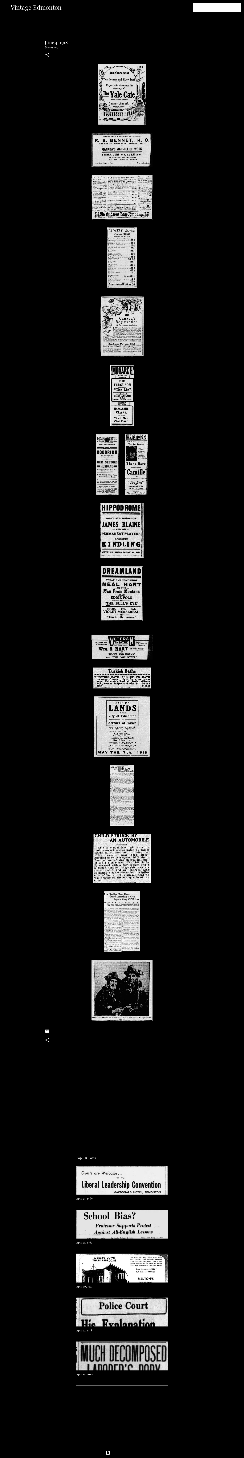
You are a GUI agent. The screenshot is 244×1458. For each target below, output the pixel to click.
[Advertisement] (122, 1111)
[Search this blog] (221, 7)
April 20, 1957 (84, 1286)
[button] (47, 55)
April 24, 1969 (84, 1198)
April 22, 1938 (84, 1330)
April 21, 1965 (84, 1242)
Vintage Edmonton (36, 7)
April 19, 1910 (84, 1374)
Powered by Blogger (122, 1452)
